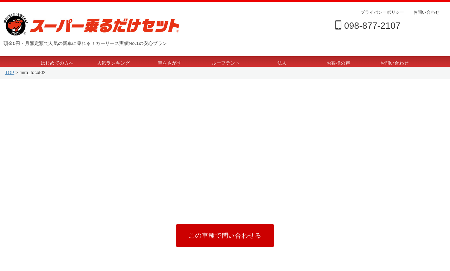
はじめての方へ (57, 63)
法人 (282, 63)
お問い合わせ (426, 12)
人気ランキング (113, 63)
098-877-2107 (367, 26)
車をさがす (169, 63)
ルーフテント (226, 63)
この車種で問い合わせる (225, 234)
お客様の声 (338, 63)
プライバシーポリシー (382, 12)
